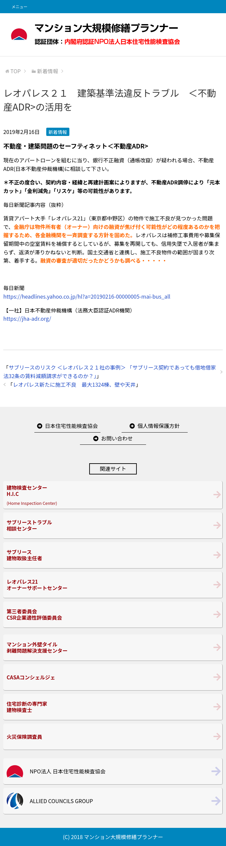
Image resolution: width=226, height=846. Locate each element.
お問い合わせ (117, 438)
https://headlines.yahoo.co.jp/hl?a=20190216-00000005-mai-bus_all (86, 296)
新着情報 (58, 132)
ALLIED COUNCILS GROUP (61, 801)
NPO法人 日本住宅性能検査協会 (67, 771)
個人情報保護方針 (158, 426)
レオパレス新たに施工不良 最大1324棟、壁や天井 (74, 384)
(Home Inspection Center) (113, 495)
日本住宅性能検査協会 (71, 426)
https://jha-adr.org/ (27, 318)
